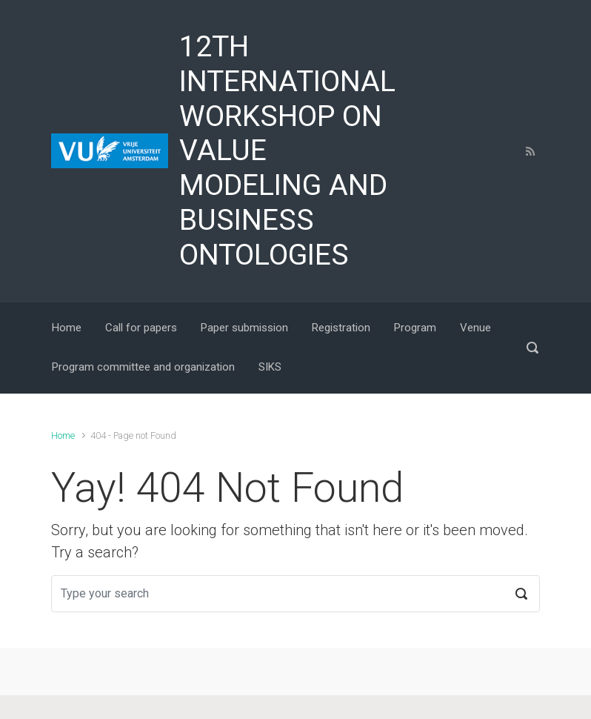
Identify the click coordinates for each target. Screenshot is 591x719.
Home (63, 435)
